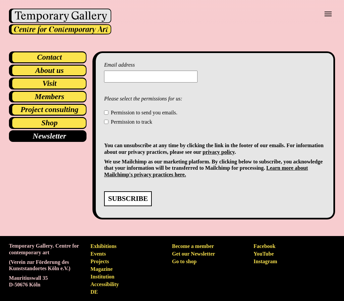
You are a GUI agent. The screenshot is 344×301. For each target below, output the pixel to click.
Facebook (264, 246)
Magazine (101, 269)
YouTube (264, 254)
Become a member (193, 246)
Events (98, 254)
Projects (99, 261)
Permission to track (131, 122)
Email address (119, 65)
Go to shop (184, 261)
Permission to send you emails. (144, 113)
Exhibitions (103, 246)
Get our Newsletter (193, 254)
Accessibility (104, 284)
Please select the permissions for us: (143, 99)
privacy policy (218, 152)
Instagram (265, 261)
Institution (102, 276)
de (94, 292)
